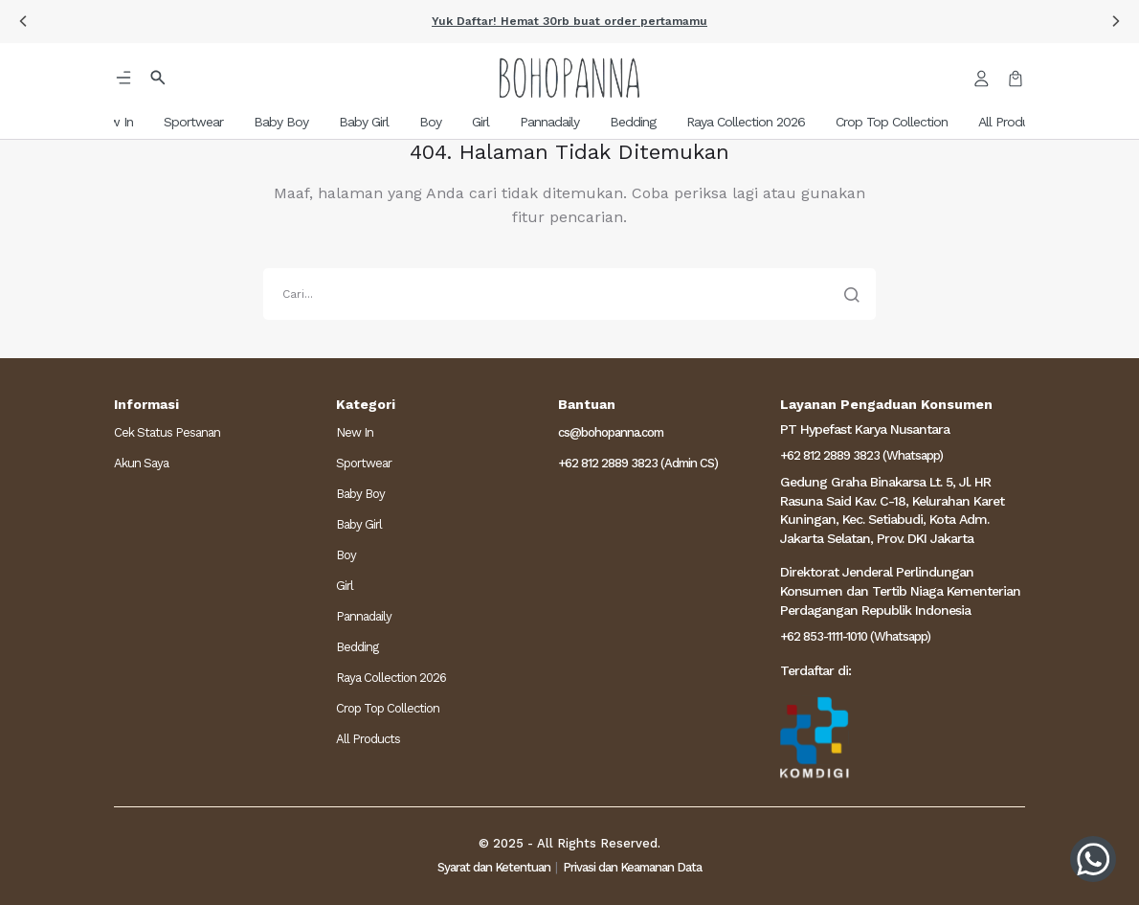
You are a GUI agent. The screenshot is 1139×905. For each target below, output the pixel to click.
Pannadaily (363, 616)
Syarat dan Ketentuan (493, 867)
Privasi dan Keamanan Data (632, 867)
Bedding (357, 647)
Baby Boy (360, 493)
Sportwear (363, 463)
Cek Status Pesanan (167, 432)
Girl (344, 585)
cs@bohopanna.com (610, 432)
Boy (346, 555)
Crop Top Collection (387, 708)
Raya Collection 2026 (391, 677)
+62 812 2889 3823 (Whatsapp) (861, 455)
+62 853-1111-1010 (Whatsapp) (855, 636)
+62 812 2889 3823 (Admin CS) (638, 463)
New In (354, 432)
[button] (23, 21)
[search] (569, 294)
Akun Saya (141, 463)
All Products (368, 739)
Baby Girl (359, 524)
